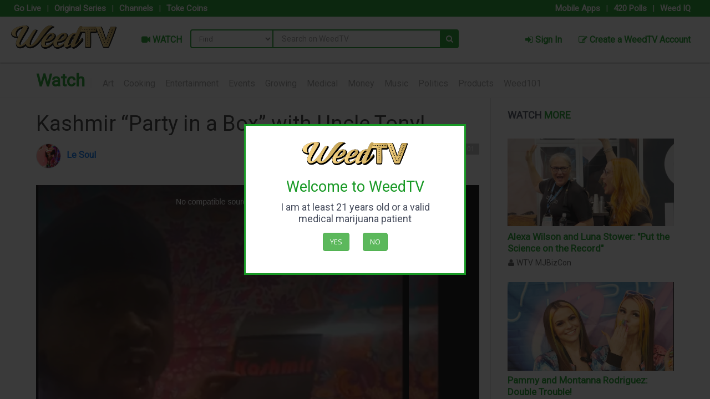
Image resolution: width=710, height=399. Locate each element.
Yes (336, 242)
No (375, 242)
